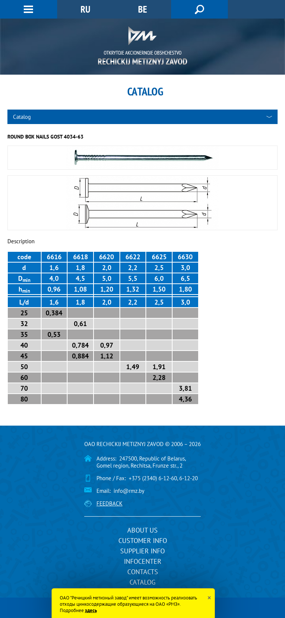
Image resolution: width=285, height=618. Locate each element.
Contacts (142, 571)
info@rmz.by (129, 490)
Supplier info (142, 551)
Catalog (142, 582)
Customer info (142, 540)
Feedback (109, 503)
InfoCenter (142, 561)
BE (142, 9)
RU (85, 9)
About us (142, 530)
